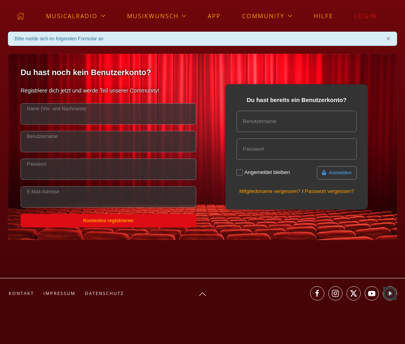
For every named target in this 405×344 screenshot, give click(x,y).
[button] (202, 294)
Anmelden (337, 173)
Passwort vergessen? (329, 191)
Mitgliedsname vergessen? (270, 191)
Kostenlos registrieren (108, 220)
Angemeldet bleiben (267, 172)
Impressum (60, 293)
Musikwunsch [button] (157, 16)
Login (365, 16)
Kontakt (21, 293)
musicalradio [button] (76, 16)
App (214, 16)
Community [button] (267, 16)
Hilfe (323, 16)
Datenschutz (104, 293)
